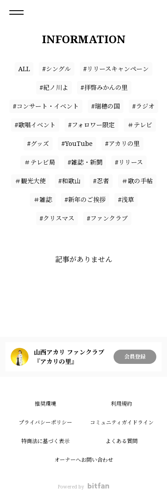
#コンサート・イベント (46, 106)
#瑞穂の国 (105, 106)
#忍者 (101, 181)
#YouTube (77, 143)
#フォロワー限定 (91, 125)
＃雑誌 (42, 199)
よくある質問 (122, 441)
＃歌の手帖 (137, 181)
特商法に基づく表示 (45, 441)
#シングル (56, 69)
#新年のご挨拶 (85, 199)
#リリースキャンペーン (116, 69)
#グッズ (38, 143)
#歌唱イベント (35, 125)
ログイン (153, 12)
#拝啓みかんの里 (104, 87)
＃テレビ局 (39, 162)
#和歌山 (69, 181)
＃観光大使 (30, 181)
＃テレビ (139, 125)
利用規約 (121, 403)
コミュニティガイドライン (122, 422)
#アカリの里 (122, 143)
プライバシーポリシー (45, 422)
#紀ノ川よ (54, 87)
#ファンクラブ (107, 218)
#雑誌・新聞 (85, 162)
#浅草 (126, 199)
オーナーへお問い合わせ (83, 460)
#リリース (129, 162)
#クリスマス (57, 218)
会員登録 (135, 356)
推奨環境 (45, 403)
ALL (24, 69)
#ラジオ (143, 106)
